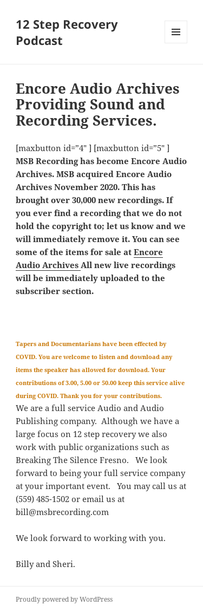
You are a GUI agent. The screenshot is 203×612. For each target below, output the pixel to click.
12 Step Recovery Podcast (67, 32)
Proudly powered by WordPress (64, 599)
